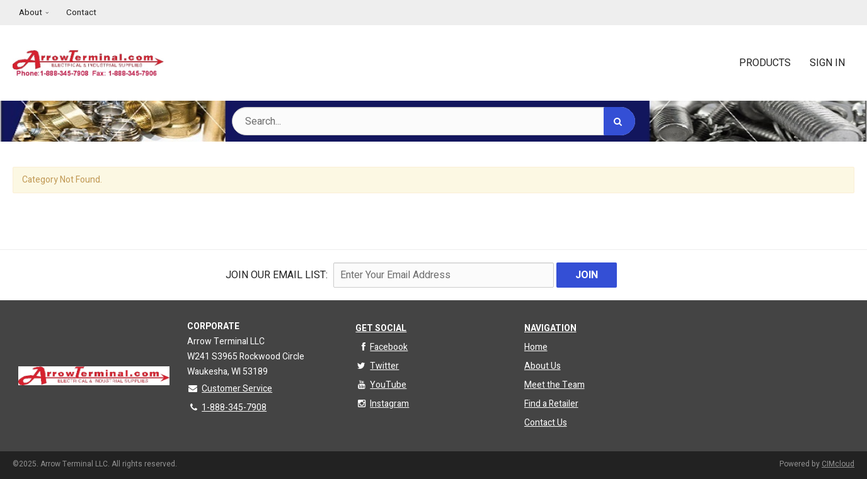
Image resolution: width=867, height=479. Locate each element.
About (30, 12)
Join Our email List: (277, 275)
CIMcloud (838, 464)
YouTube (380, 385)
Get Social (380, 328)
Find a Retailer (551, 403)
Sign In (827, 62)
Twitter (377, 366)
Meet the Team (554, 385)
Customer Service (229, 388)
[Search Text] (433, 121)
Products (765, 62)
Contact (81, 12)
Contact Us (545, 422)
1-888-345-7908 (227, 407)
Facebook (381, 347)
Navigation (550, 328)
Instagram (382, 403)
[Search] (619, 121)
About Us (542, 366)
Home (536, 347)
